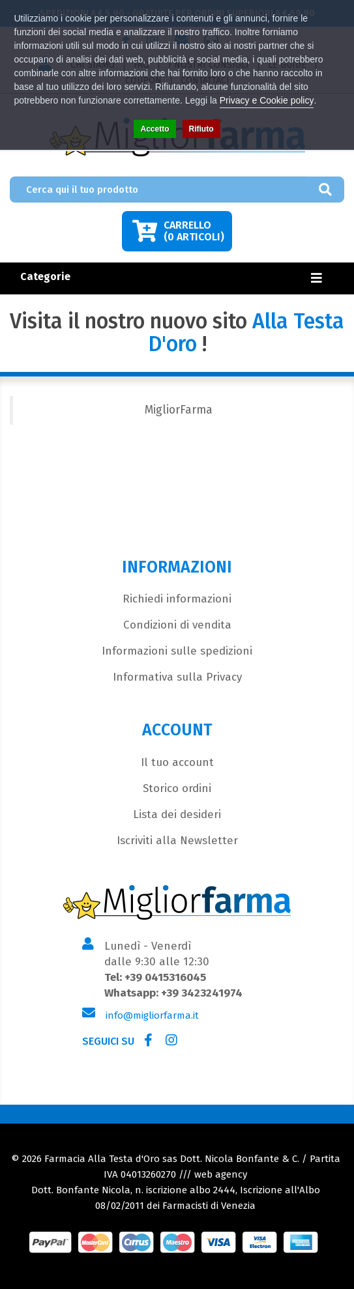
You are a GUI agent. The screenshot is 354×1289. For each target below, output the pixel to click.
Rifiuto (201, 129)
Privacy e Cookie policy (267, 100)
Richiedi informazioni (177, 599)
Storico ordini (177, 788)
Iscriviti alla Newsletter (177, 840)
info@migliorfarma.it (152, 1015)
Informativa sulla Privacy (177, 677)
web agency (220, 1174)
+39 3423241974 (202, 993)
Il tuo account (177, 762)
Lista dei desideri (177, 814)
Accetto (154, 129)
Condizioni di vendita (177, 625)
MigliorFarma (179, 410)
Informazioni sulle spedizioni (177, 651)
